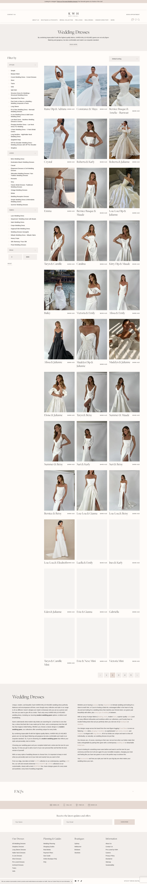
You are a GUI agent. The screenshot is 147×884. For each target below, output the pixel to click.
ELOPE (37, 761)
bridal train (81, 745)
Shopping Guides (48, 846)
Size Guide (46, 856)
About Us (35, 13)
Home (9, 20)
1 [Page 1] (106, 675)
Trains (14, 868)
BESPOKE (37, 766)
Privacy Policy (110, 856)
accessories (84, 758)
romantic (126, 731)
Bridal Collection (66, 13)
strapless (80, 733)
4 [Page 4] (124, 675)
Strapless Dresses (18, 846)
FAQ (44, 862)
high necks (118, 731)
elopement (107, 705)
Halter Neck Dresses (18, 853)
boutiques (124, 722)
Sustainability (110, 865)
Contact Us (11, 7)
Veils (13, 871)
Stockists (77, 853)
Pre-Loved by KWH (112, 849)
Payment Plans (48, 853)
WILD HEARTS (41, 764)
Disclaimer (109, 859)
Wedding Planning (49, 843)
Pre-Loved (79, 13)
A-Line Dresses (17, 856)
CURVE (49, 764)
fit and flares (123, 728)
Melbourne (78, 846)
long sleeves (97, 733)
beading (100, 716)
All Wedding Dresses (19, 843)
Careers (108, 853)
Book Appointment (133, 7)
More (113, 13)
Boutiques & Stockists (49, 13)
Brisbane (77, 849)
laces (115, 716)
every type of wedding (102, 712)
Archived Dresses (17, 865)
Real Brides (89, 13)
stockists (80, 724)
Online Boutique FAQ (50, 859)
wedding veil (120, 743)
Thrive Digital (135, 881)
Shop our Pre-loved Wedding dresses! (67, 1)
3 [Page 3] (118, 675)
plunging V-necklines (98, 731)
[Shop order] (124, 59)
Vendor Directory (102, 13)
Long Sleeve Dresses (19, 849)
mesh (105, 716)
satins (129, 716)
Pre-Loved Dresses (18, 862)
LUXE (67, 761)
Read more (73, 44)
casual (96, 705)
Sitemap (108, 862)
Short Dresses (16, 859)
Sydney (77, 843)
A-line (85, 731)
